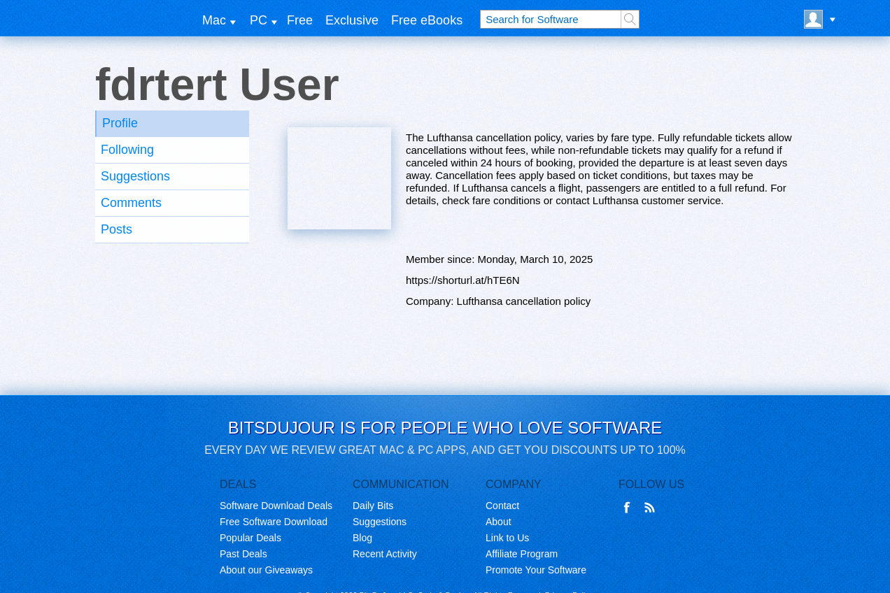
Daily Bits (373, 505)
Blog (362, 537)
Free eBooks (426, 20)
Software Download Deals (276, 505)
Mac (214, 20)
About (498, 521)
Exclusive (352, 20)
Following (127, 150)
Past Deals (243, 553)
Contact (502, 505)
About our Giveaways (266, 570)
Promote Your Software (536, 570)
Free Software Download (273, 521)
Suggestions (135, 176)
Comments (131, 203)
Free (300, 20)
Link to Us (507, 537)
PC (258, 20)
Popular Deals (250, 537)
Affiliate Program (522, 553)
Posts (116, 229)
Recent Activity (385, 553)
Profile (120, 123)
